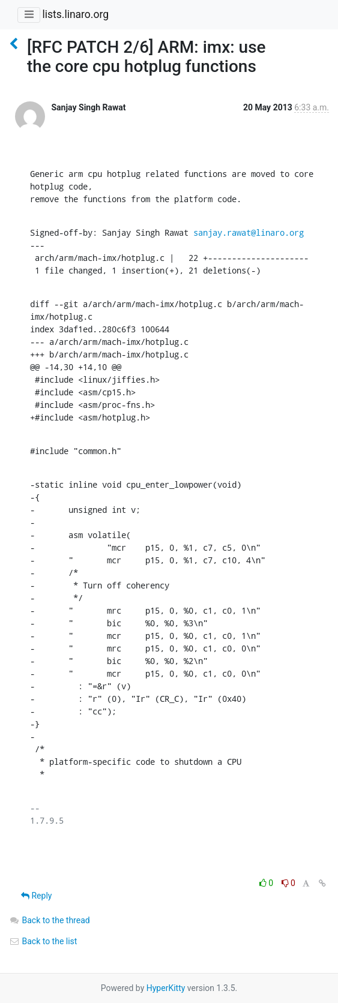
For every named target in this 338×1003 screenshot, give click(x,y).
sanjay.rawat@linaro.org (248, 232)
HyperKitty (166, 988)
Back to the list (43, 941)
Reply (36, 895)
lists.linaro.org (75, 14)
